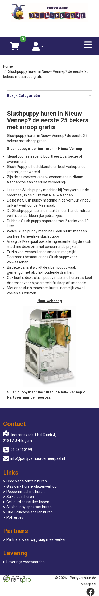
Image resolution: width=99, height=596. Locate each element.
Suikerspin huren (20, 497)
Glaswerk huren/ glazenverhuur (32, 486)
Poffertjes (14, 517)
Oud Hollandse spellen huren (29, 512)
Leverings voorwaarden (25, 562)
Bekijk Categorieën (49, 95)
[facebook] (90, 592)
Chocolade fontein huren (26, 481)
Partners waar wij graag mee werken (36, 539)
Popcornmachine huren (25, 491)
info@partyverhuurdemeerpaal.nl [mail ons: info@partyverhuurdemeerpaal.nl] (37, 458)
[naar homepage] (49, 13)
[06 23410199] (49, 29)
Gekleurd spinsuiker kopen (27, 502)
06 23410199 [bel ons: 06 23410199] (21, 450)
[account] (38, 46)
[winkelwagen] (14, 46)
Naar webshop (49, 301)
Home (8, 66)
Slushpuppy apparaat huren (29, 507)
